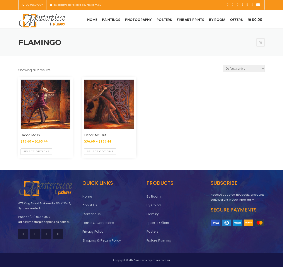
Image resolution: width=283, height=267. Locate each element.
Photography (138, 19)
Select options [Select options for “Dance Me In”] (36, 151)
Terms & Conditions (98, 222)
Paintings (111, 19)
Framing (153, 214)
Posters (164, 19)
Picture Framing (159, 240)
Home (92, 19)
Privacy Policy (92, 231)
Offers (236, 19)
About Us (89, 205)
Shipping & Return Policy (101, 240)
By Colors (154, 205)
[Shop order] (244, 68)
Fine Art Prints (190, 19)
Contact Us (91, 214)
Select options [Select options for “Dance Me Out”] (100, 151)
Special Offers (158, 222)
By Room (217, 19)
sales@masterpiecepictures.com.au (77, 4)
